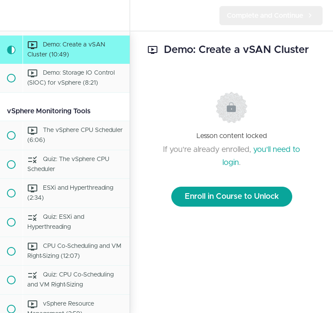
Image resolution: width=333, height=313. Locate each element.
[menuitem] (119, 15)
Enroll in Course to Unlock (232, 197)
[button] (11, 15)
